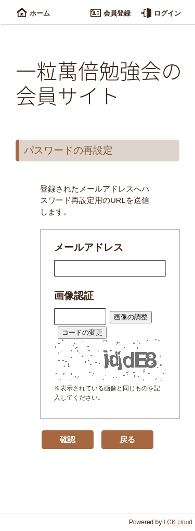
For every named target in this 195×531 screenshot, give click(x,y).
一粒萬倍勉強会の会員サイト (99, 82)
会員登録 (110, 13)
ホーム (33, 13)
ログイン (161, 13)
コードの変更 (82, 332)
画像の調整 (131, 317)
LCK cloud (178, 522)
